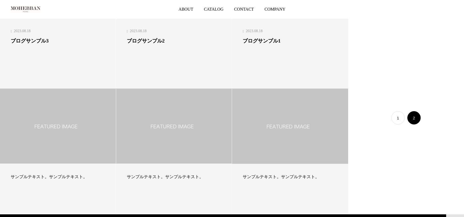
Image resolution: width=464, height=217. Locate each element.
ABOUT (185, 9)
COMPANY (275, 9)
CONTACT (244, 9)
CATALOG (213, 9)
